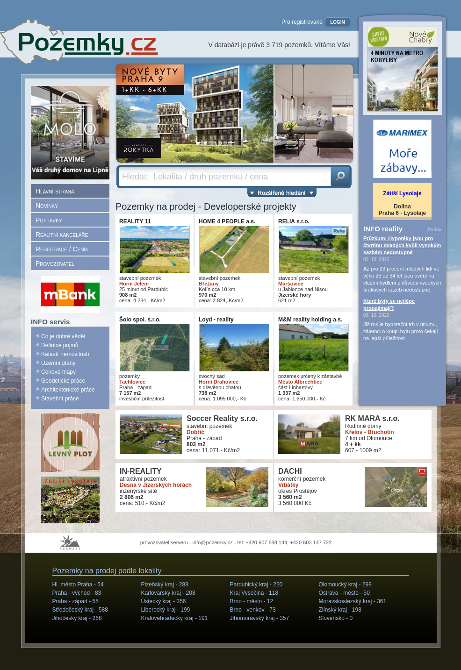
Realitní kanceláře (62, 234)
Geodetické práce (63, 381)
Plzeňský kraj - (164, 584)
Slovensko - (336, 618)
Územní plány (58, 363)
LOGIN (337, 22)
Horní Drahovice (218, 382)
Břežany (209, 283)
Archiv (434, 229)
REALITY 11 (135, 221)
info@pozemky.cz (213, 542)
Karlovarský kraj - (168, 593)
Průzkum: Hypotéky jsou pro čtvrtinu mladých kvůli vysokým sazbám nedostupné (402, 245)
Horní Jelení (134, 283)
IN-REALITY (141, 471)
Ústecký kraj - (163, 601)
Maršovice (290, 283)
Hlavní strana (55, 191)
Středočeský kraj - (80, 609)
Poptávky (49, 220)
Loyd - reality (216, 319)
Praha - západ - (75, 601)
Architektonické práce (68, 389)
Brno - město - (252, 601)
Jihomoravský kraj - (259, 618)
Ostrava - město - (344, 593)
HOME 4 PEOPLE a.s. (227, 221)
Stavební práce (60, 398)
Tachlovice (132, 382)
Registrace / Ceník (62, 249)
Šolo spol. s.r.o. (140, 319)
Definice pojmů (59, 345)
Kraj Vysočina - (254, 593)
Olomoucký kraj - (345, 584)
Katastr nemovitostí (65, 354)
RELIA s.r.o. (294, 221)
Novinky (47, 205)
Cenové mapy (58, 372)
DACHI (290, 471)
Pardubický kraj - (256, 584)
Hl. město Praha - (78, 584)
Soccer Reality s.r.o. (222, 418)
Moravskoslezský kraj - (353, 601)
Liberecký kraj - (165, 609)
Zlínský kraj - (340, 609)
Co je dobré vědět (63, 336)
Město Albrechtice (300, 382)
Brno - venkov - (253, 609)
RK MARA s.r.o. (372, 418)
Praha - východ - (76, 593)
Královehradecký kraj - (174, 618)
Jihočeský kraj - (77, 618)
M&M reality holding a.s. (310, 319)
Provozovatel (55, 263)
